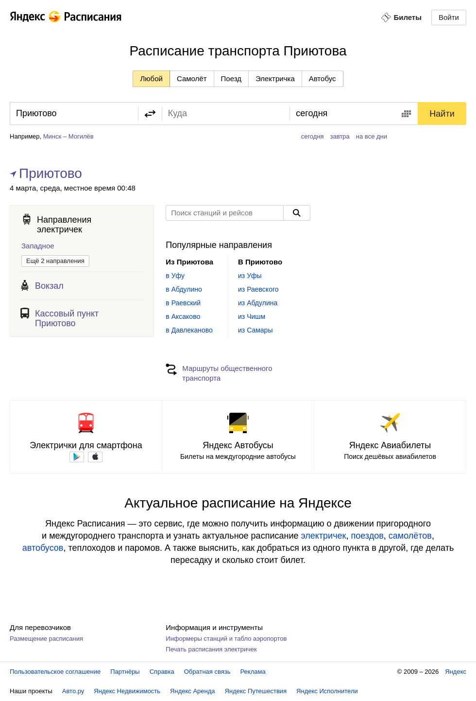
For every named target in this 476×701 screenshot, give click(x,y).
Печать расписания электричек (211, 649)
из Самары (255, 330)
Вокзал (49, 286)
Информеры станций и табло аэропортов (226, 638)
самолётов (410, 536)
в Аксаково (183, 316)
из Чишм (251, 316)
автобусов (43, 548)
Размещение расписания (46, 638)
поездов (367, 536)
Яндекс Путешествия (256, 691)
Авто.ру (73, 691)
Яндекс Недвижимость (127, 691)
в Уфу (175, 276)
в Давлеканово (189, 330)
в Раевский (183, 303)
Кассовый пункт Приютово (67, 318)
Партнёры (124, 671)
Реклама (253, 671)
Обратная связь (207, 671)
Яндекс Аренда (192, 691)
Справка (162, 671)
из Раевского (258, 289)
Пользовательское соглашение (55, 671)
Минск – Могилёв (68, 136)
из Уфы (250, 276)
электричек (323, 536)
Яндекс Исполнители (327, 691)
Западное (37, 246)
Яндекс (455, 671)
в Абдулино (184, 289)
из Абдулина (257, 303)
